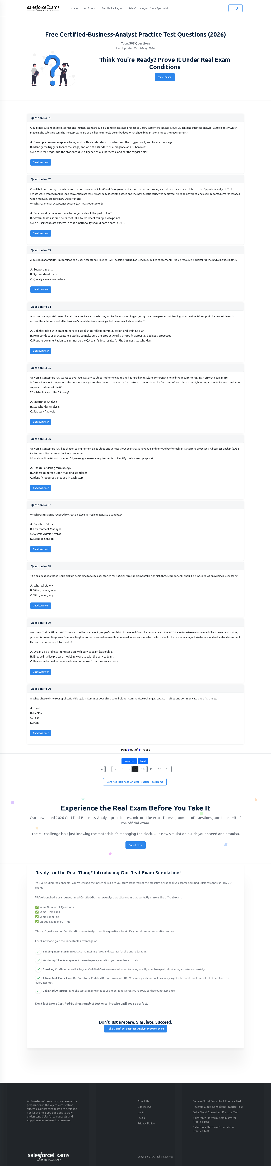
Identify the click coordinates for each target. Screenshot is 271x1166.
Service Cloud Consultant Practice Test (217, 1101)
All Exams (89, 8)
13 (167, 769)
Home (74, 8)
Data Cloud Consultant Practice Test (216, 1112)
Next (143, 761)
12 (159, 769)
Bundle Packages (112, 8)
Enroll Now (135, 845)
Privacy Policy (146, 1123)
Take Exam (164, 77)
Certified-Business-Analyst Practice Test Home (134, 781)
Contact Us (145, 1106)
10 (142, 769)
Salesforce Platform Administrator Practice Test (214, 1119)
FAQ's (141, 1117)
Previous (129, 761)
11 (151, 769)
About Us (143, 1101)
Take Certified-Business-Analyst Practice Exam (135, 1028)
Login (235, 8)
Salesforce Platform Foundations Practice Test (213, 1129)
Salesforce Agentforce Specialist (148, 8)
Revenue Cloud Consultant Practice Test (218, 1106)
